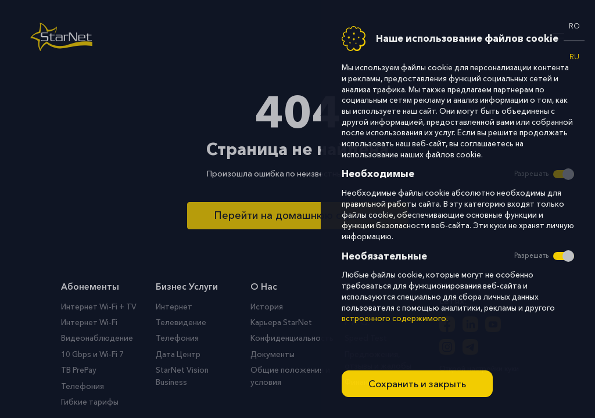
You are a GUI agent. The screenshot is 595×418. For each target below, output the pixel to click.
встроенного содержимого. (395, 318)
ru (574, 56)
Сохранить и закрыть (417, 384)
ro (574, 25)
